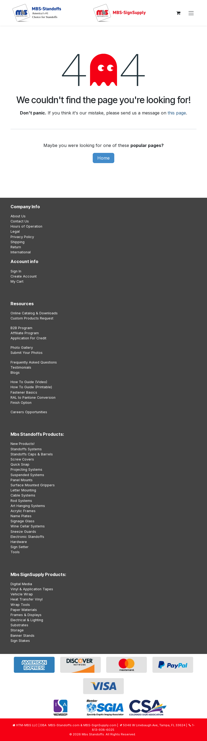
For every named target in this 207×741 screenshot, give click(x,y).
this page (177, 113)
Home (103, 158)
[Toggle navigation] (191, 13)
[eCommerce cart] (178, 13)
